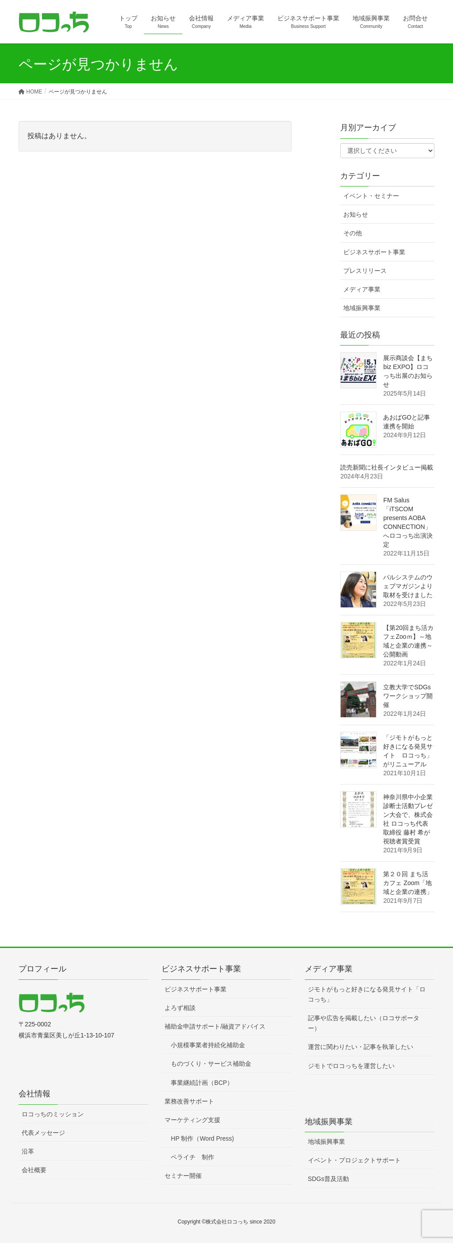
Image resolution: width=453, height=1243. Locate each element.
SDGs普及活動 (328, 1178)
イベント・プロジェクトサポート (354, 1160)
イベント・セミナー (371, 195)
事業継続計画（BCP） (202, 1082)
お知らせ (355, 214)
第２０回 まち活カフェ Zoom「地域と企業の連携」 (408, 882)
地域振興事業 (361, 307)
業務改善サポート (189, 1101)
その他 (352, 233)
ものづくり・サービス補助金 (211, 1063)
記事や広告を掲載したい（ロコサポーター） (363, 1023)
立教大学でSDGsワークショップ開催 (408, 696)
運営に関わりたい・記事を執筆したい (360, 1046)
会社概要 (34, 1169)
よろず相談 (180, 1007)
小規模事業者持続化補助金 (208, 1045)
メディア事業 (361, 289)
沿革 (28, 1151)
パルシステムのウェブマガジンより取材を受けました (408, 586)
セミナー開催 (183, 1175)
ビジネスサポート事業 (374, 252)
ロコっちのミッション (53, 1114)
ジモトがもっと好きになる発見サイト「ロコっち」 (367, 994)
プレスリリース (365, 270)
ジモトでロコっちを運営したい (351, 1065)
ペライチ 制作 (192, 1157)
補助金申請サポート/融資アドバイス (215, 1026)
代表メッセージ (43, 1132)
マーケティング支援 (192, 1119)
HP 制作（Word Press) (202, 1138)
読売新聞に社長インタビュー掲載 (386, 467)
